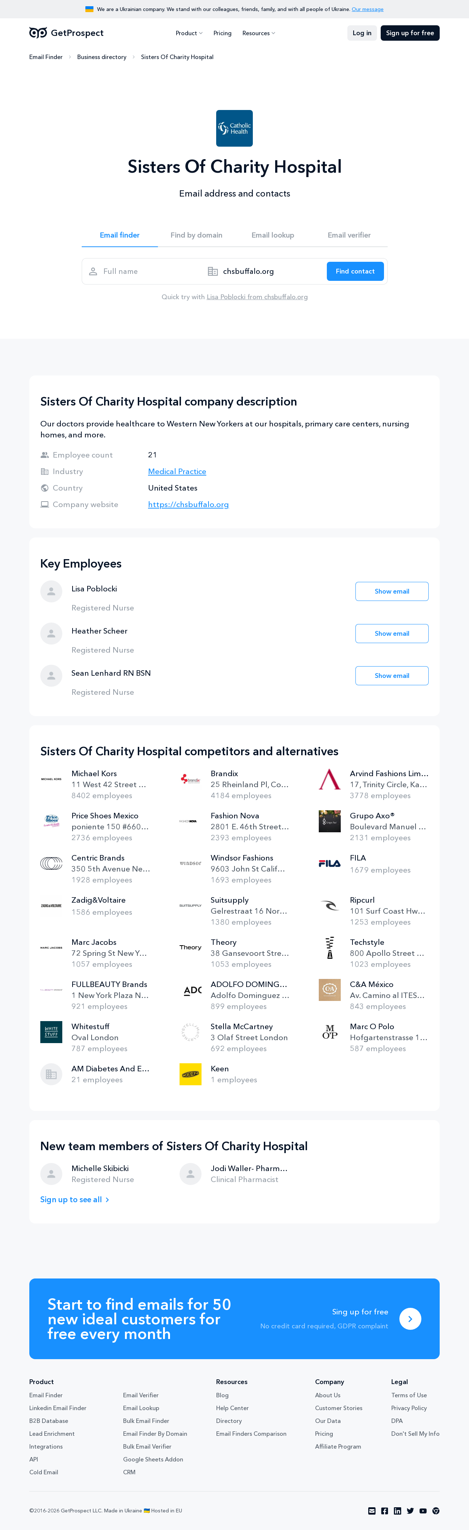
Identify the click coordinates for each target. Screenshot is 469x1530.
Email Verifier (141, 1395)
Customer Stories (338, 1408)
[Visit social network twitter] (410, 1511)
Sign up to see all (71, 1199)
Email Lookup (141, 1408)
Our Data (328, 1420)
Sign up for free (410, 33)
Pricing (223, 33)
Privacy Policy (409, 1408)
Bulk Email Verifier (147, 1446)
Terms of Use (409, 1395)
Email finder (120, 235)
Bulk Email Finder (146, 1420)
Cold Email (43, 1472)
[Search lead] (355, 271)
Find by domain (196, 235)
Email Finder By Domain (155, 1433)
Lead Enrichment (52, 1433)
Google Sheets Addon (153, 1459)
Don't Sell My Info (415, 1433)
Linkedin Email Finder (57, 1408)
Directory (229, 1420)
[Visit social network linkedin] (397, 1511)
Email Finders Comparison (251, 1433)
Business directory (101, 56)
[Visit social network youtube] (423, 1511)
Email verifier (349, 235)
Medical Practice (177, 471)
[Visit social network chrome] (436, 1511)
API (33, 1459)
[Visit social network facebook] (384, 1511)
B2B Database (48, 1420)
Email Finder (46, 56)
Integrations (46, 1446)
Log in (362, 33)
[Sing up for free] (410, 1319)
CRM (129, 1472)
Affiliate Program (338, 1446)
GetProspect (66, 33)
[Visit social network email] (372, 1511)
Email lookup (272, 235)
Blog (222, 1395)
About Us (327, 1395)
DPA (397, 1420)
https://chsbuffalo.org (188, 504)
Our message (368, 9)
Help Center (232, 1408)
